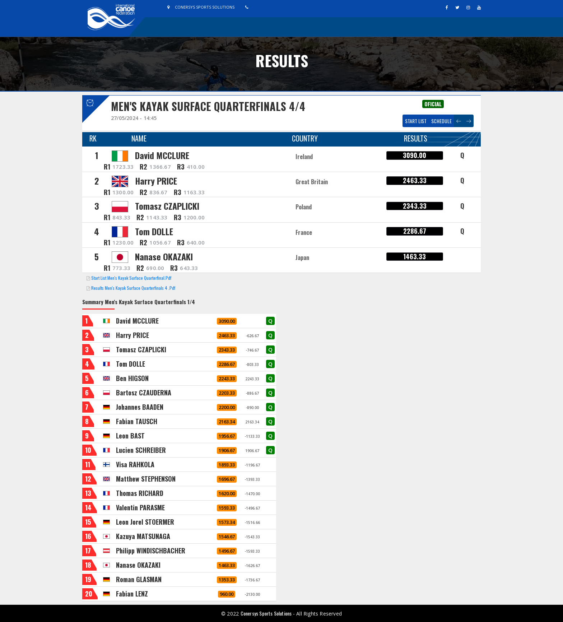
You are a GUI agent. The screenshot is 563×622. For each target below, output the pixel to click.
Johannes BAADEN (139, 407)
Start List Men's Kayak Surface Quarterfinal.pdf (131, 278)
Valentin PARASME (140, 507)
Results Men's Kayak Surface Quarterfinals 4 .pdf (133, 288)
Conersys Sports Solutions (267, 613)
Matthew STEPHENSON (146, 478)
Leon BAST (130, 435)
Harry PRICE (156, 180)
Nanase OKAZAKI (164, 256)
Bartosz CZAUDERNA (143, 392)
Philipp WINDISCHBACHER (150, 550)
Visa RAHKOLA (135, 464)
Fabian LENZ (132, 593)
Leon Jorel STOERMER (145, 521)
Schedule (441, 121)
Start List (416, 121)
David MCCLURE (162, 155)
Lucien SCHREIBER (141, 450)
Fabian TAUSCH (136, 421)
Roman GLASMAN (139, 579)
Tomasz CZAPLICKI (167, 205)
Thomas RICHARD (139, 493)
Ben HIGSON (132, 378)
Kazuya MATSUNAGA (143, 536)
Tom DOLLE (154, 231)
